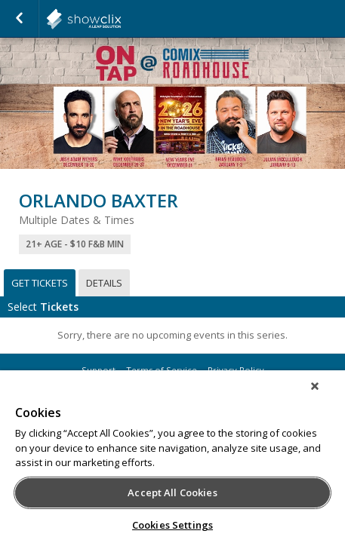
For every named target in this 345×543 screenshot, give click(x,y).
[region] (172, 461)
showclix (120, 19)
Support (99, 370)
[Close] (325, 395)
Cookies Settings (172, 525)
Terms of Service (161, 370)
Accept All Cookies (172, 492)
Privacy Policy (236, 370)
